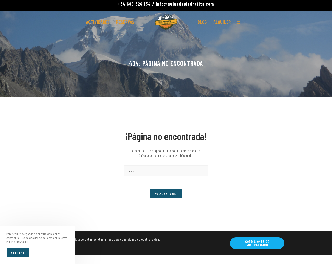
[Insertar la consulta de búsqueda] (166, 170)
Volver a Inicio (166, 193)
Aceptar (18, 253)
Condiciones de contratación (257, 243)
